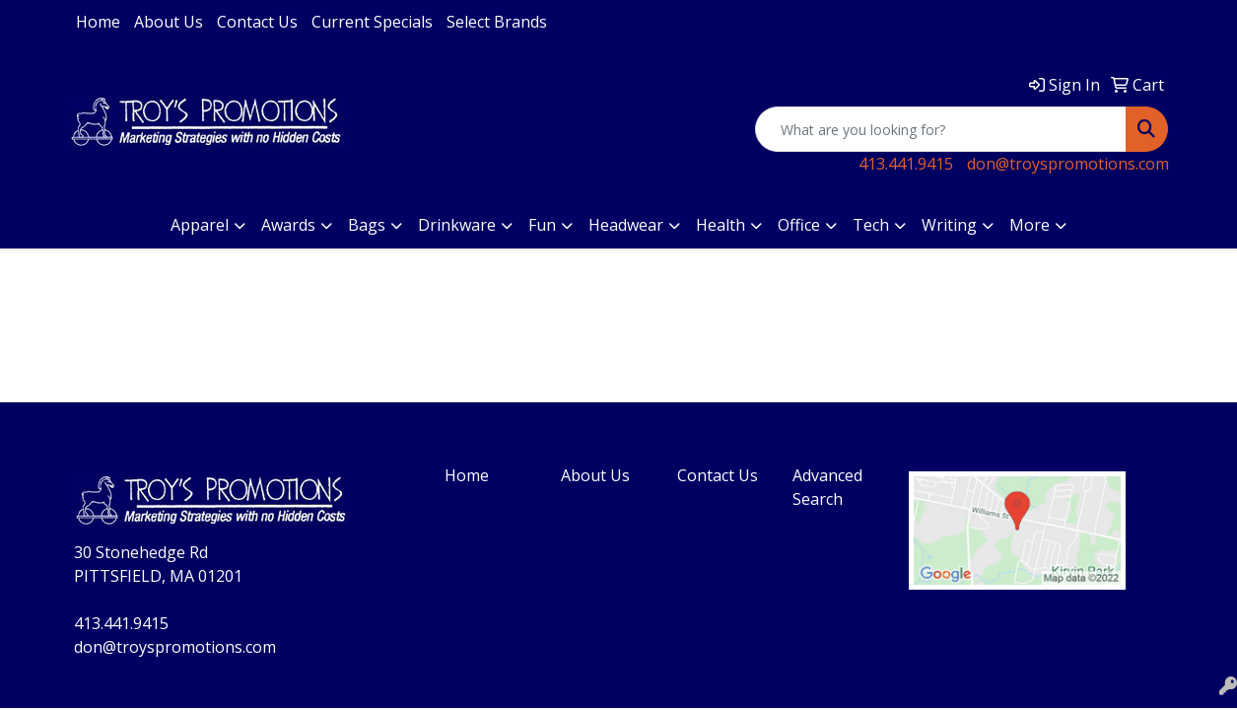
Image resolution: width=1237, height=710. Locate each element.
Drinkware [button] (457, 225)
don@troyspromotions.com (1068, 164)
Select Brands (497, 22)
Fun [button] (542, 225)
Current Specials (372, 22)
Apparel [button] (200, 225)
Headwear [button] (625, 225)
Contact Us (257, 22)
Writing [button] (949, 225)
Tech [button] (871, 225)
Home (98, 22)
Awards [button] (288, 225)
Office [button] (799, 225)
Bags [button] (366, 225)
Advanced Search (827, 487)
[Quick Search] (941, 129)
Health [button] (720, 225)
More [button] (1029, 225)
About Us (168, 22)
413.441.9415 (906, 164)
